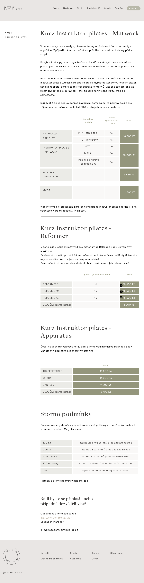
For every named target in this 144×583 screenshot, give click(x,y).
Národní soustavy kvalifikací (69, 210)
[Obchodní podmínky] (52, 559)
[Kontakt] (45, 553)
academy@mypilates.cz (67, 429)
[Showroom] (116, 553)
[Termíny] (119, 8)
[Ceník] (95, 559)
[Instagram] (121, 297)
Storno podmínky (66, 414)
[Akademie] (76, 559)
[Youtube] (121, 291)
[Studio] (74, 553)
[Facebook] (121, 285)
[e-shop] (133, 8)
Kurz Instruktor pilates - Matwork (89, 33)
